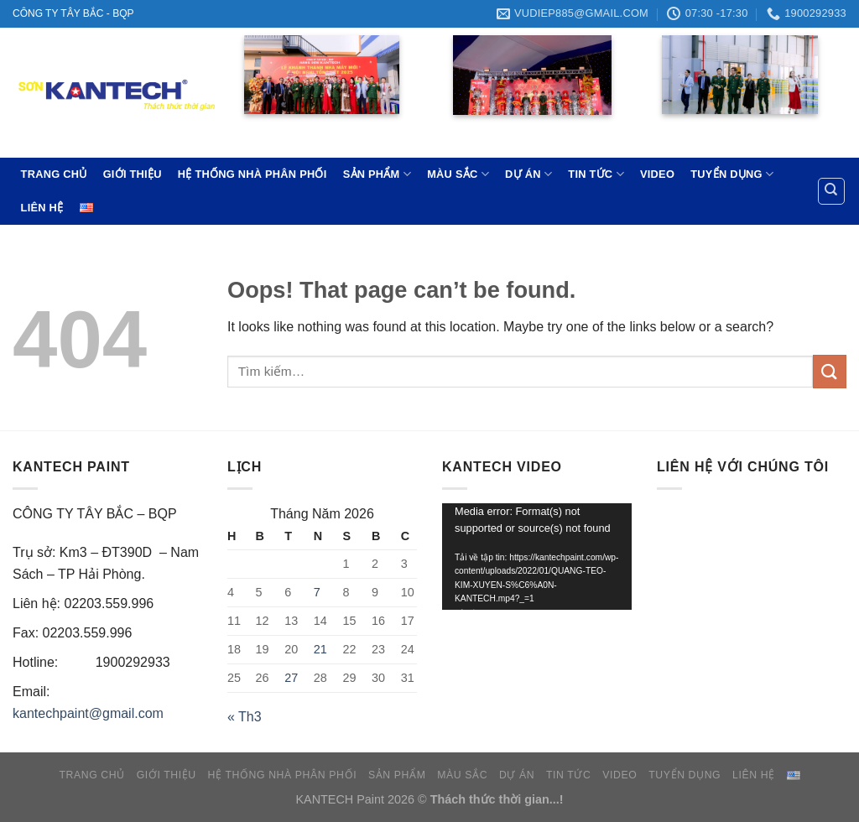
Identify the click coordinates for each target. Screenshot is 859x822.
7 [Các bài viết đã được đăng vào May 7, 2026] (317, 592)
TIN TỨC (595, 174)
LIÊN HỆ (42, 207)
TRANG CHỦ (54, 174)
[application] (537, 556)
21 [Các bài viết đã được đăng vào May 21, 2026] (320, 649)
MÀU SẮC (458, 174)
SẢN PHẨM (377, 174)
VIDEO (657, 174)
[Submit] (829, 371)
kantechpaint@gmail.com (88, 713)
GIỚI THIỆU (132, 174)
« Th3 (244, 717)
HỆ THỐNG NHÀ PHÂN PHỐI (252, 174)
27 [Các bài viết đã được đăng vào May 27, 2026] (291, 677)
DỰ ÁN (528, 174)
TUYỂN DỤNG (731, 174)
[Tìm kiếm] (832, 191)
